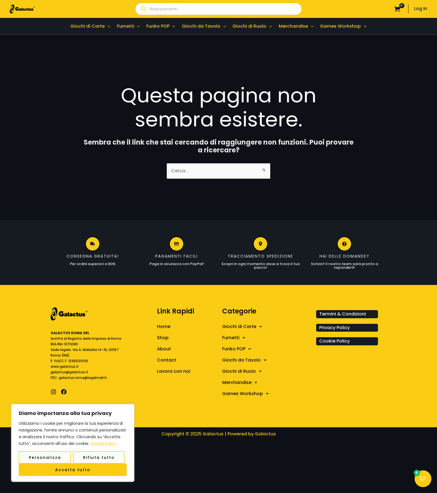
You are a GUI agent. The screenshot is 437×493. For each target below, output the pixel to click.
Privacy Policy (334, 327)
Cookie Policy (103, 443)
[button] (267, 326)
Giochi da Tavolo (245, 360)
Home (163, 326)
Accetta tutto (72, 470)
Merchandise (241, 383)
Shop (163, 337)
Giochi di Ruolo (243, 371)
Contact (166, 360)
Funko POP (238, 349)
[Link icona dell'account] (420, 9)
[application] (107, 26)
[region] (72, 443)
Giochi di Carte (243, 327)
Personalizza (45, 457)
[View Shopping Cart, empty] (397, 9)
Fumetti (235, 338)
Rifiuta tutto (99, 457)
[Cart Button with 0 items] (423, 479)
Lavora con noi (173, 371)
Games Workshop (247, 394)
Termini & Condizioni (342, 314)
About (164, 349)
